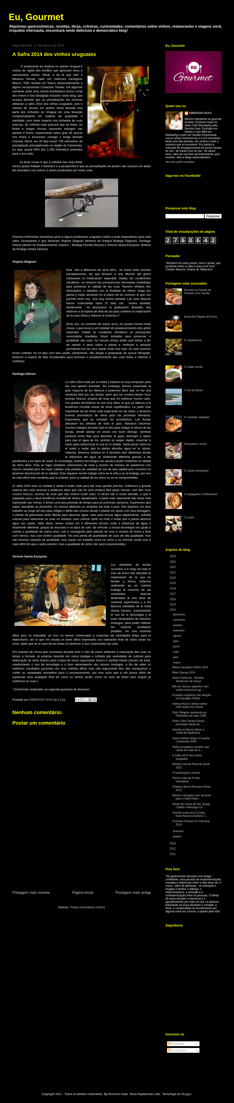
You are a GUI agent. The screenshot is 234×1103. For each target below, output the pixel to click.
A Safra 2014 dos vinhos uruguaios (187, 757)
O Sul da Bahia (193, 390)
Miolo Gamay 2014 (183, 672)
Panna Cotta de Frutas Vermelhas (186, 779)
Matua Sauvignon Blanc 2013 (190, 667)
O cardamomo (193, 340)
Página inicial (82, 893)
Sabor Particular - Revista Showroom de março (188, 679)
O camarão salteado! (197, 417)
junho (177, 646)
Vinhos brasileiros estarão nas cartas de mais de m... (190, 748)
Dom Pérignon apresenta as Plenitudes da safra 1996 (189, 714)
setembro (179, 630)
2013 (173, 843)
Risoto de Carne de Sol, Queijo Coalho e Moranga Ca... (191, 805)
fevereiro (178, 831)
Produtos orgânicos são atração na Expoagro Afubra (191, 697)
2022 (173, 567)
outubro (178, 625)
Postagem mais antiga (133, 893)
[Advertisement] (81, 855)
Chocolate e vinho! (195, 444)
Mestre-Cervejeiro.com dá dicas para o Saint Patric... (191, 797)
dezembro (179, 614)
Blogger (186, 1094)
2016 (173, 599)
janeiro (177, 836)
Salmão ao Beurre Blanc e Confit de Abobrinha (188, 731)
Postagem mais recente (31, 893)
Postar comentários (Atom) (87, 907)
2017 (173, 593)
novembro (179, 619)
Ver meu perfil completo (179, 162)
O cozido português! (196, 470)
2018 (173, 588)
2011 (173, 854)
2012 (173, 848)
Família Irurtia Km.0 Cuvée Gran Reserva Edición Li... (190, 814)
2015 (173, 604)
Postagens (176, 1043)
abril (176, 657)
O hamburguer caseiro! (186, 772)
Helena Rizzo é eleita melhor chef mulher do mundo (189, 705)
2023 (173, 561)
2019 (173, 583)
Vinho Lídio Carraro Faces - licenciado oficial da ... (189, 722)
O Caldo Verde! (193, 367)
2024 (173, 556)
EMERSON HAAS (200, 113)
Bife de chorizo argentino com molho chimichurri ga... (190, 688)
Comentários (177, 1050)
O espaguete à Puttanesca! (200, 494)
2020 (173, 577)
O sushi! (189, 517)
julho (176, 641)
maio (176, 651)
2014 (173, 609)
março (177, 662)
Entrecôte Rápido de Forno (200, 316)
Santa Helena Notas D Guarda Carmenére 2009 (191, 740)
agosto (177, 635)
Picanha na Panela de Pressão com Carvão (197, 291)
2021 (173, 572)
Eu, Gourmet (36, 17)
